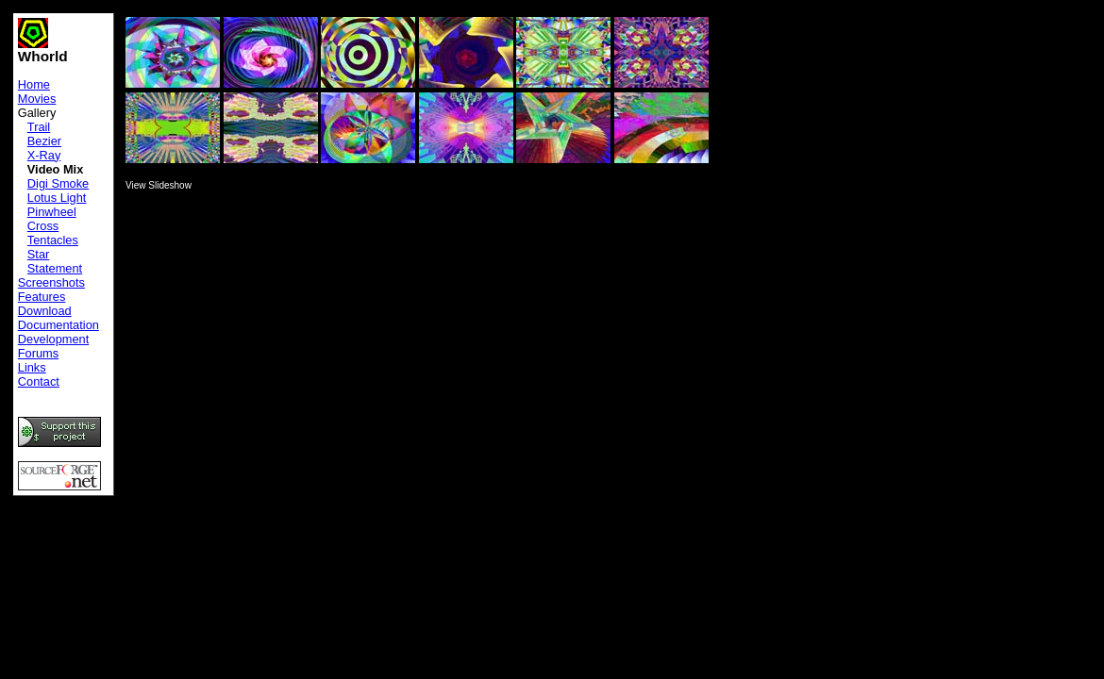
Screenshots (51, 282)
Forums (38, 353)
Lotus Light (57, 197)
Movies (37, 98)
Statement (54, 268)
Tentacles (52, 240)
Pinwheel (51, 212)
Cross (43, 226)
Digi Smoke (58, 183)
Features (42, 297)
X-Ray (44, 155)
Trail (38, 127)
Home (34, 84)
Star (38, 254)
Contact (38, 381)
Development (53, 339)
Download (45, 311)
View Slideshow (158, 185)
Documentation (58, 325)
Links (32, 367)
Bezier (44, 141)
